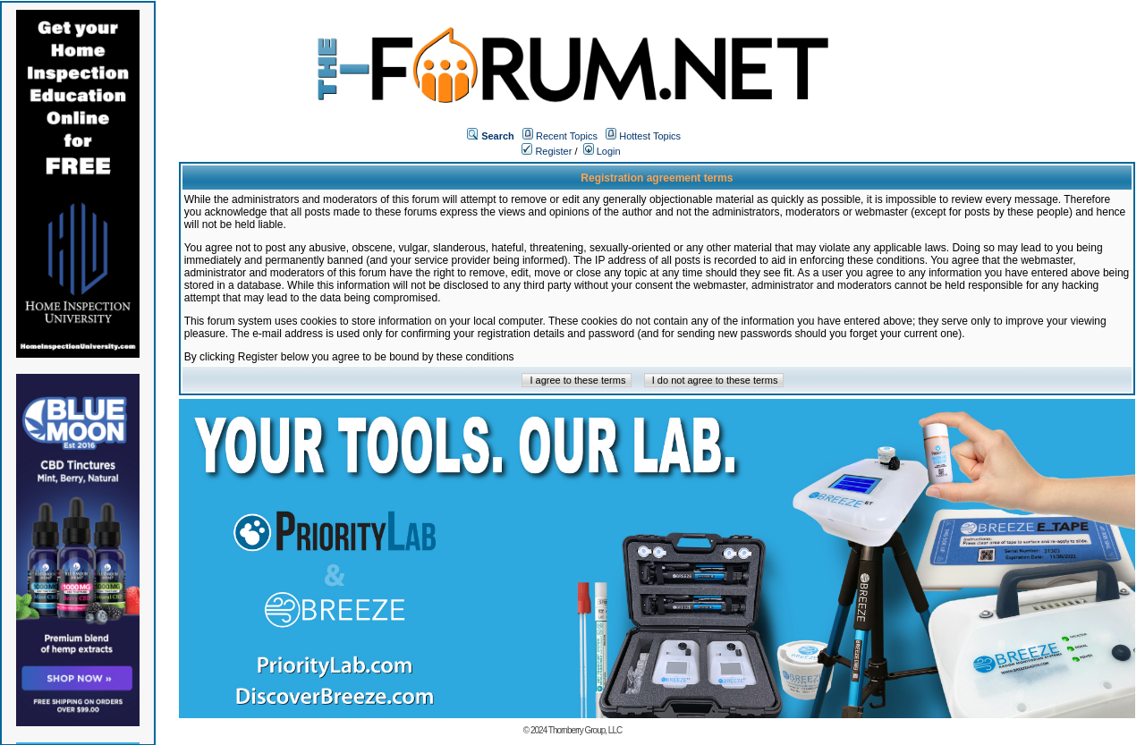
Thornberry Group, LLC (585, 730)
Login (602, 151)
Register (547, 151)
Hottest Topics (650, 136)
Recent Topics (567, 136)
